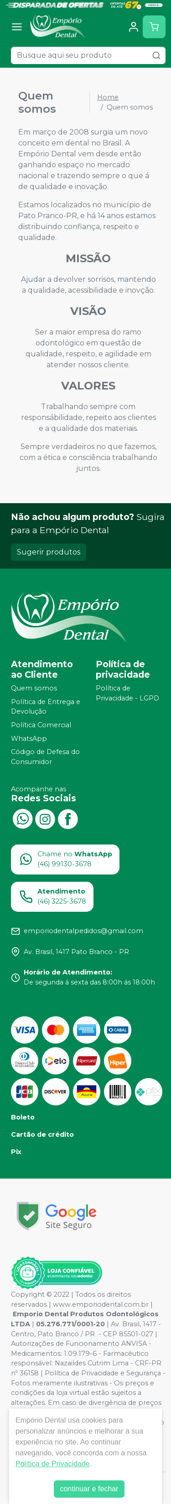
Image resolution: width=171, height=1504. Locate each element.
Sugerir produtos (48, 552)
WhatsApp (29, 739)
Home (108, 97)
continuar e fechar (89, 1489)
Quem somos (34, 688)
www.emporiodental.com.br (101, 1304)
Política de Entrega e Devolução (45, 707)
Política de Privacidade (53, 1464)
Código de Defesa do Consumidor (45, 757)
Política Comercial (41, 725)
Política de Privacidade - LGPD (127, 693)
